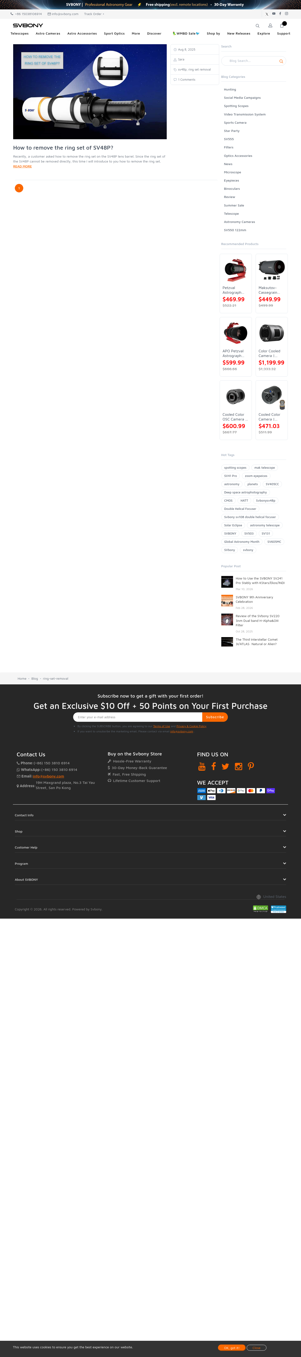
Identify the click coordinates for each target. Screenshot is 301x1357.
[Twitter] (225, 766)
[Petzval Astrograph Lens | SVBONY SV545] (236, 270)
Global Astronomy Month (242, 542)
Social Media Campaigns (242, 97)
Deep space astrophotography (245, 492)
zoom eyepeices (256, 476)
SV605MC (274, 542)
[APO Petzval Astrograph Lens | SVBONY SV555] (236, 333)
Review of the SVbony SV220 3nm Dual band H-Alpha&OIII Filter (258, 620)
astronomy (232, 484)
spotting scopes (235, 467)
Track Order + (94, 14)
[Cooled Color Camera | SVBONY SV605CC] (272, 396)
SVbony (229, 550)
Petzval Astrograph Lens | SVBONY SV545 (232, 290)
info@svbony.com (63, 14)
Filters (229, 147)
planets (252, 484)
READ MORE (22, 166)
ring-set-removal (55, 678)
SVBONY (230, 533)
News (228, 164)
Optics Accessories (238, 156)
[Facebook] (213, 766)
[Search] (253, 61)
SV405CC (272, 484)
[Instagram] (238, 766)
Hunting (230, 89)
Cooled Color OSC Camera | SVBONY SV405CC (235, 416)
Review (229, 197)
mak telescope (264, 467)
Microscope (232, 172)
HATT (244, 500)
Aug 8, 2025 (186, 49)
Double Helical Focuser (240, 509)
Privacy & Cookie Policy (191, 726)
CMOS (228, 500)
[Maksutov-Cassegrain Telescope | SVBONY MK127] (272, 270)
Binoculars (232, 188)
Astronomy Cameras (239, 222)
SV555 (229, 139)
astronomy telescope (265, 525)
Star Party (232, 131)
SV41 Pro (230, 476)
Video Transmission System (245, 114)
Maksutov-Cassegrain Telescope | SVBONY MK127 (268, 290)
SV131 (266, 533)
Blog (34, 678)
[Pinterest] (251, 766)
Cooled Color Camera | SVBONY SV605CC (269, 416)
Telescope (231, 213)
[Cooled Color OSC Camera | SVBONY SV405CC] (236, 396)
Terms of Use (161, 726)
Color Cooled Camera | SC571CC (269, 353)
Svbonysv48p (265, 500)
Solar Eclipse (233, 525)
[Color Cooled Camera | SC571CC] (272, 333)
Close (257, 1348)
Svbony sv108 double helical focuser (250, 517)
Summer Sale (234, 205)
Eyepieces (231, 180)
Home (22, 678)
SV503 (249, 533)
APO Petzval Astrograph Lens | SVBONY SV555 (233, 353)
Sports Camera (235, 122)
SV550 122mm (235, 230)
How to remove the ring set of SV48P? (63, 147)
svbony (248, 550)
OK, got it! (232, 1348)
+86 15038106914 (26, 14)
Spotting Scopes (236, 106)
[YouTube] (202, 766)
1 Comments (186, 79)
